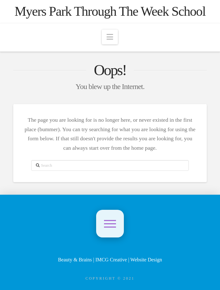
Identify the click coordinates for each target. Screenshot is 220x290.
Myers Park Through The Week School (110, 11)
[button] (110, 37)
